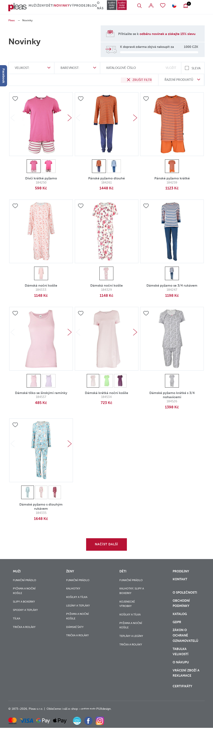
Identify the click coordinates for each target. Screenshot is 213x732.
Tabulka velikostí (181, 654)
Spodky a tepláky (25, 609)
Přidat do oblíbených (15, 99)
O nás (111, 7)
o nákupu (181, 666)
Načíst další (106, 544)
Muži (33, 7)
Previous (12, 118)
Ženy (44, 7)
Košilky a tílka (76, 596)
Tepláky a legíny (131, 635)
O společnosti (185, 593)
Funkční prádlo (24, 580)
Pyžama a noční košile (24, 590)
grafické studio (91, 713)
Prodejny (181, 571)
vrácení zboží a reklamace (186, 677)
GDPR (177, 624)
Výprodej (85, 7)
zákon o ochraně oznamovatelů (185, 638)
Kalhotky (73, 588)
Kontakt (180, 580)
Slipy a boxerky (24, 601)
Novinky (68, 7)
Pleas (11, 20)
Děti (55, 7)
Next (70, 118)
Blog (100, 7)
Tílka (16, 618)
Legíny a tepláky (78, 605)
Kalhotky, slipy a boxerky (131, 590)
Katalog (180, 616)
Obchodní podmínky (181, 604)
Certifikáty (182, 690)
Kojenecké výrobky (127, 604)
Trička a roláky (24, 626)
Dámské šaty (75, 626)
